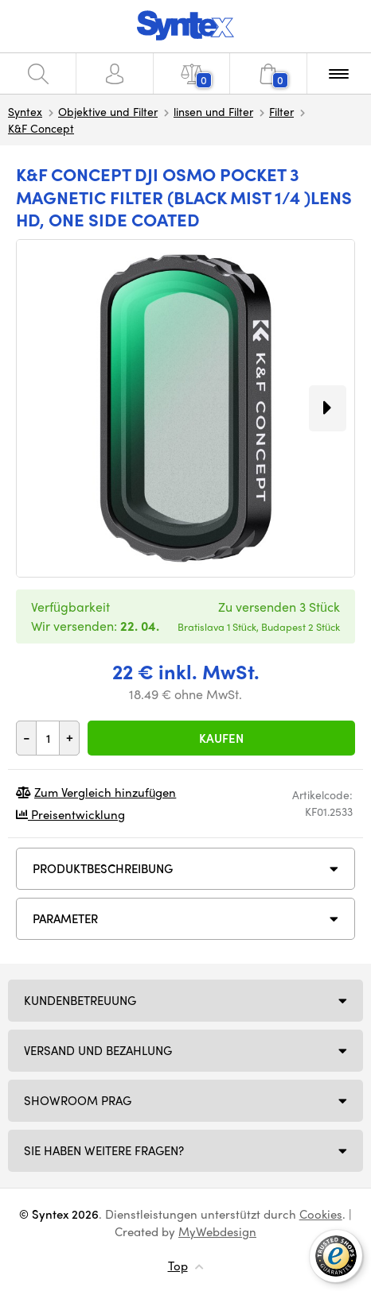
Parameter (65, 918)
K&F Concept (41, 128)
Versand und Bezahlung (98, 1050)
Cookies (320, 1214)
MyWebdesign (217, 1231)
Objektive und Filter (108, 111)
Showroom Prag (77, 1100)
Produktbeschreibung (103, 868)
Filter (281, 111)
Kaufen (221, 738)
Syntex (25, 111)
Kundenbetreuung (80, 1000)
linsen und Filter (213, 111)
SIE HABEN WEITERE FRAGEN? (104, 1150)
